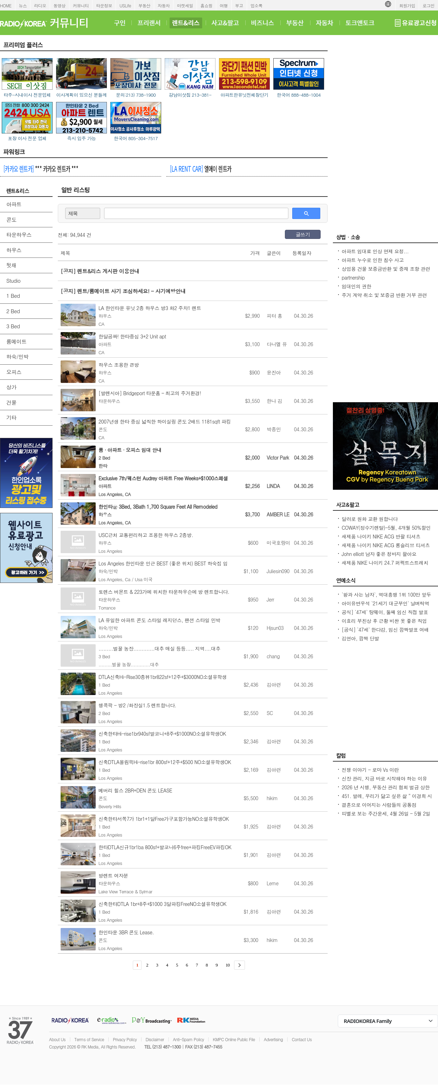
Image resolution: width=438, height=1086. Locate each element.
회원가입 (407, 5)
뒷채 (11, 265)
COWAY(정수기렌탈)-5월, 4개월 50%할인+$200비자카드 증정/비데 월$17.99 (386, 531)
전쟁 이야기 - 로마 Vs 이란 (370, 769)
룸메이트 (16, 341)
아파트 (13, 204)
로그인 (428, 5)
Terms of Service (89, 1039)
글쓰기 (303, 234)
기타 (11, 417)
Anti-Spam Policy (188, 1039)
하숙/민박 (17, 356)
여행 (224, 5)
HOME (6, 5)
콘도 (11, 219)
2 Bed (13, 311)
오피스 (13, 372)
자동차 (164, 5)
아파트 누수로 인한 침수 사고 (373, 259)
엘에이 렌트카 (200, 168)
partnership (353, 277)
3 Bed (13, 326)
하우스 (13, 250)
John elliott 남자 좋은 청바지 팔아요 (379, 553)
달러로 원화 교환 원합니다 (370, 518)
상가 (11, 387)
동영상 (60, 5)
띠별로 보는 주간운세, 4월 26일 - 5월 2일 (386, 813)
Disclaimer (155, 1039)
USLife (125, 5)
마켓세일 (185, 5)
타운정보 (104, 5)
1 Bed (13, 295)
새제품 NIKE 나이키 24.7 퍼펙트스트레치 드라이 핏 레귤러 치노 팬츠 (385, 566)
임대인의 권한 (356, 286)
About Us (57, 1039)
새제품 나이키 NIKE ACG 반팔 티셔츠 (381, 536)
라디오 (40, 5)
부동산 (144, 5)
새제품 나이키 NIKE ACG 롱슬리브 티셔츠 (386, 545)
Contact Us (302, 1039)
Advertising (273, 1039)
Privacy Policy (125, 1039)
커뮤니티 (81, 5)
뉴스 (23, 5)
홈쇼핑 (206, 5)
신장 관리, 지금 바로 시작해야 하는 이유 (384, 778)
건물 (11, 402)
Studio (13, 280)
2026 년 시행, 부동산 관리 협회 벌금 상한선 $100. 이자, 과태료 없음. (386, 791)
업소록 (256, 5)
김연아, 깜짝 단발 (360, 638)
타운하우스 (19, 234)
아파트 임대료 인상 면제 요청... (375, 251)
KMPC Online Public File (234, 1039)
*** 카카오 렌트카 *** (41, 168)
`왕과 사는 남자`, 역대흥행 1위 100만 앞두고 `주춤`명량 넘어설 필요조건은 (386, 598)
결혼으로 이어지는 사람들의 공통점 (379, 804)
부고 (239, 5)
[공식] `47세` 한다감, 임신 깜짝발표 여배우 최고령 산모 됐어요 (385, 633)
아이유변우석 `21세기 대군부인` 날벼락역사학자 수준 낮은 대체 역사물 (385, 607)
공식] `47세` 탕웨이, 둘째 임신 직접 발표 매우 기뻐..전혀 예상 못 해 (385, 616)
